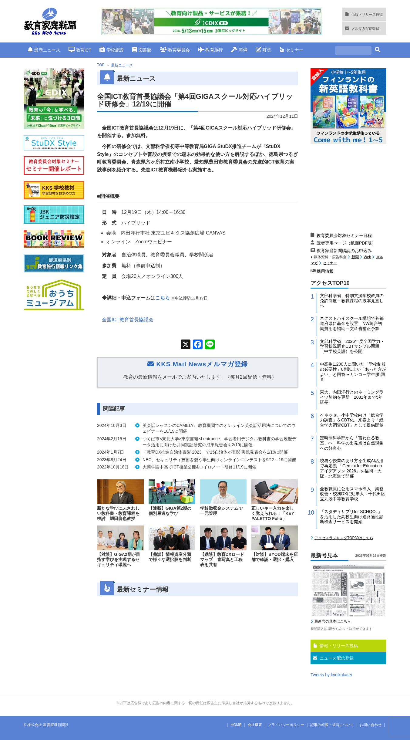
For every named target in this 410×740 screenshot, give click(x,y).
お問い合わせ (370, 725)
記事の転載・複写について (332, 725)
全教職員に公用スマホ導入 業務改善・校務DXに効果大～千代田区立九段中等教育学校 (352, 494)
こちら (162, 297)
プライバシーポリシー (286, 725)
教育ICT (80, 49)
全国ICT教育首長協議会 (127, 319)
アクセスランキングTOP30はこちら (343, 538)
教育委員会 (175, 49)
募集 (263, 49)
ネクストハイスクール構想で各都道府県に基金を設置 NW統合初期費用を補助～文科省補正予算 (352, 323)
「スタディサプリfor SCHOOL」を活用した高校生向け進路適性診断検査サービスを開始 (352, 516)
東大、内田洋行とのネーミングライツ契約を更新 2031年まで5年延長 (352, 397)
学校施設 (111, 49)
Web (367, 257)
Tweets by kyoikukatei (331, 674)
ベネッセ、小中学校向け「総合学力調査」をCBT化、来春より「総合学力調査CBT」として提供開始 (352, 420)
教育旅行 (210, 49)
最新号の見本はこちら (332, 621)
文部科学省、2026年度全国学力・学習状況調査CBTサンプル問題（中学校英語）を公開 (352, 346)
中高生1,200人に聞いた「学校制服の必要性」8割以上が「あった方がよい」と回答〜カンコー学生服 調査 (353, 372)
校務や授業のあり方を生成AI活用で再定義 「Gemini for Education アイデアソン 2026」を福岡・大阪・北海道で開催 (351, 468)
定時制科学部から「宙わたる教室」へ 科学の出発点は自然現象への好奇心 (352, 443)
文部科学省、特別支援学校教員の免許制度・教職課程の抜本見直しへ (352, 300)
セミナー (291, 49)
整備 (239, 49)
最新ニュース (44, 49)
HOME (236, 725)
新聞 (355, 257)
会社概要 (254, 725)
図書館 (141, 49)
